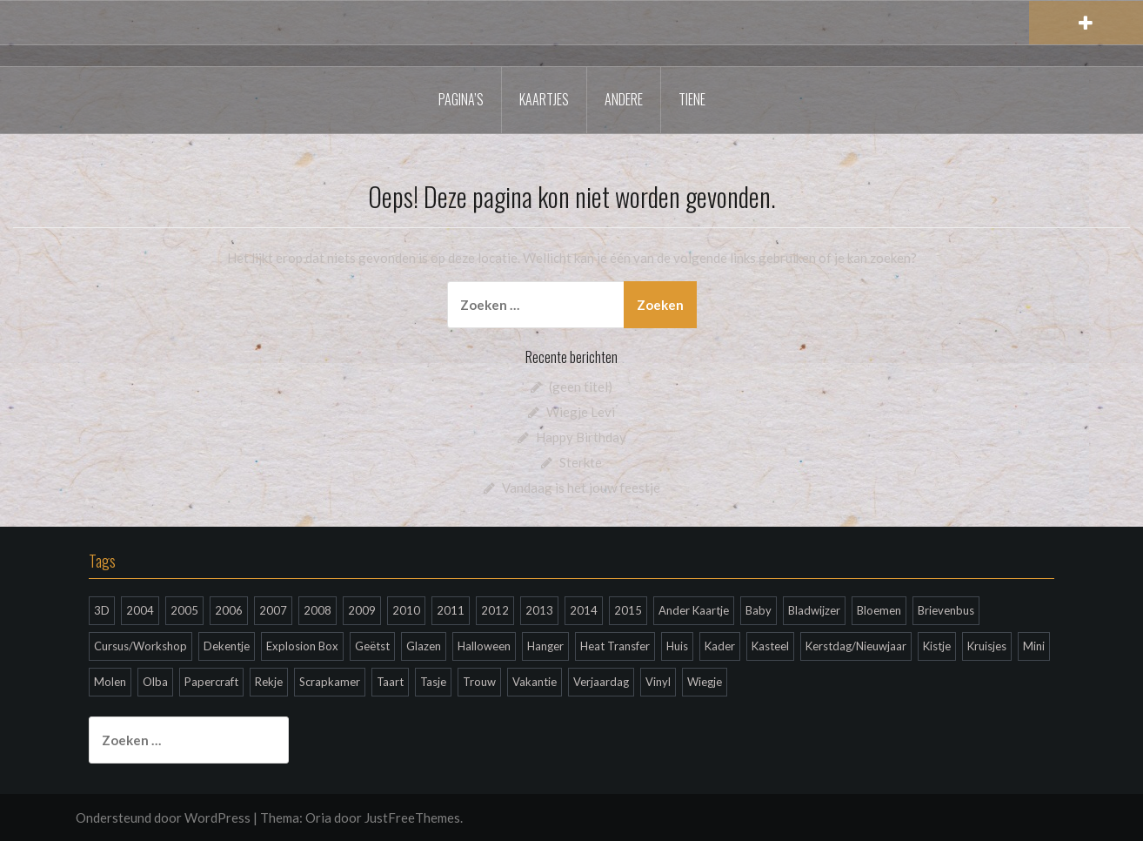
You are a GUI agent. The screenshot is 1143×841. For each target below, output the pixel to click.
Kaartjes (544, 99)
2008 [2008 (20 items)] (317, 610)
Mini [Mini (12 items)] (1034, 646)
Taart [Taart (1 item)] (390, 682)
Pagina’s (461, 99)
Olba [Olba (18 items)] (155, 682)
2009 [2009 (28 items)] (362, 610)
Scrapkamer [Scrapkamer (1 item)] (329, 682)
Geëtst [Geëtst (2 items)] (372, 646)
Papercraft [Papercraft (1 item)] (211, 682)
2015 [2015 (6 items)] (628, 610)
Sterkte (580, 462)
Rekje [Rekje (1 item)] (269, 682)
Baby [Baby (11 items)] (758, 610)
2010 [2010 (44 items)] (406, 610)
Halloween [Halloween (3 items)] (484, 646)
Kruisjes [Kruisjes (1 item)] (986, 646)
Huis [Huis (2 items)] (677, 646)
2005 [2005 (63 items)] (184, 610)
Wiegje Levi (580, 412)
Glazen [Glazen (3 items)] (423, 646)
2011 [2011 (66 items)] (451, 610)
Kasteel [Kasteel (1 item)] (770, 646)
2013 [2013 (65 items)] (539, 610)
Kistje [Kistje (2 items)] (937, 646)
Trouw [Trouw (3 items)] (479, 682)
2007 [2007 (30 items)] (273, 610)
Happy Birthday (581, 437)
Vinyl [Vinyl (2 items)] (658, 682)
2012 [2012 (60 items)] (495, 610)
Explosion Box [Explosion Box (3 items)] (302, 646)
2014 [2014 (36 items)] (584, 610)
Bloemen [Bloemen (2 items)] (879, 610)
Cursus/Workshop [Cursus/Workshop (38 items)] (140, 646)
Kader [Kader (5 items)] (720, 646)
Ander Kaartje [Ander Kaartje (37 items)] (693, 610)
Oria (318, 817)
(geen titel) (580, 386)
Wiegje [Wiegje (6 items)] (704, 682)
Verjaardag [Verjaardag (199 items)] (601, 682)
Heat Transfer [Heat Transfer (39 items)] (615, 646)
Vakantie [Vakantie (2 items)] (534, 682)
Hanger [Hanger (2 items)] (545, 646)
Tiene (691, 99)
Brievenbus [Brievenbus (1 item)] (946, 610)
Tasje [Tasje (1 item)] (433, 682)
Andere (624, 99)
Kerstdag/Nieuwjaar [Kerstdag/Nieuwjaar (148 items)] (855, 646)
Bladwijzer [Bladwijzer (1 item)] (814, 610)
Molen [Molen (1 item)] (110, 682)
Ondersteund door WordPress (163, 817)
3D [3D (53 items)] (102, 610)
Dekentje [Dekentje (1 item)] (227, 646)
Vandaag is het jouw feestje (581, 487)
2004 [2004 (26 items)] (140, 610)
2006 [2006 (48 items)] (229, 610)
